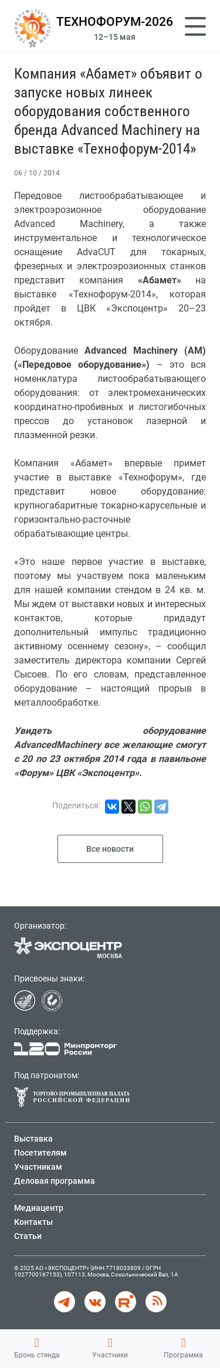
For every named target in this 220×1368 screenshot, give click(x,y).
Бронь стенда (37, 1348)
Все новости (110, 849)
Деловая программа (54, 1181)
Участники (110, 1348)
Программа (183, 1348)
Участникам (38, 1166)
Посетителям (40, 1152)
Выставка (33, 1138)
